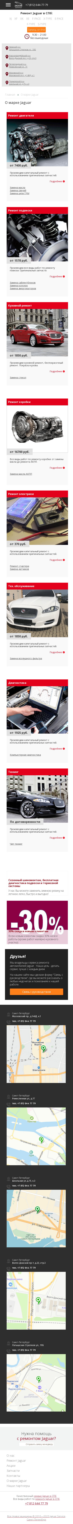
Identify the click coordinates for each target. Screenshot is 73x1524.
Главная (10, 94)
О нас (11, 1455)
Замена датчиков (19, 569)
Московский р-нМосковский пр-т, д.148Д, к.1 (22, 74)
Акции (11, 1466)
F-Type (31, 24)
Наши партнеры (18, 1486)
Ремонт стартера (19, 566)
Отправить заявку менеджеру (39, 1444)
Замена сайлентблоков (23, 282)
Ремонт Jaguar (16, 1461)
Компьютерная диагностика (25, 754)
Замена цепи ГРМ (19, 193)
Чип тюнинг (16, 843)
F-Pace (36, 18)
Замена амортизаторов (23, 288)
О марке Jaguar (17, 1481)
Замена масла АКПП (21, 473)
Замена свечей (18, 190)
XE (27, 18)
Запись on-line (36, 29)
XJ (11, 18)
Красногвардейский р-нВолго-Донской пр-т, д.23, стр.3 (22, 57)
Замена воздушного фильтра (26, 658)
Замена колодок (19, 285)
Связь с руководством (36, 992)
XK (21, 18)
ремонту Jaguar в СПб (47, 1498)
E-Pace (59, 18)
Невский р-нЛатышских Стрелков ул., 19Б (22, 48)
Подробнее (56, 181)
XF (16, 18)
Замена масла (17, 187)
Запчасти (13, 1471)
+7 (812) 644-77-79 (37, 5)
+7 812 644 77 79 (36, 1503)
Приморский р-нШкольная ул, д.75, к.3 (19, 82)
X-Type (48, 18)
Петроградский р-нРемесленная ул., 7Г (18, 65)
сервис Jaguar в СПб (45, 1496)
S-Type (42, 24)
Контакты (13, 1476)
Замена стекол (18, 377)
